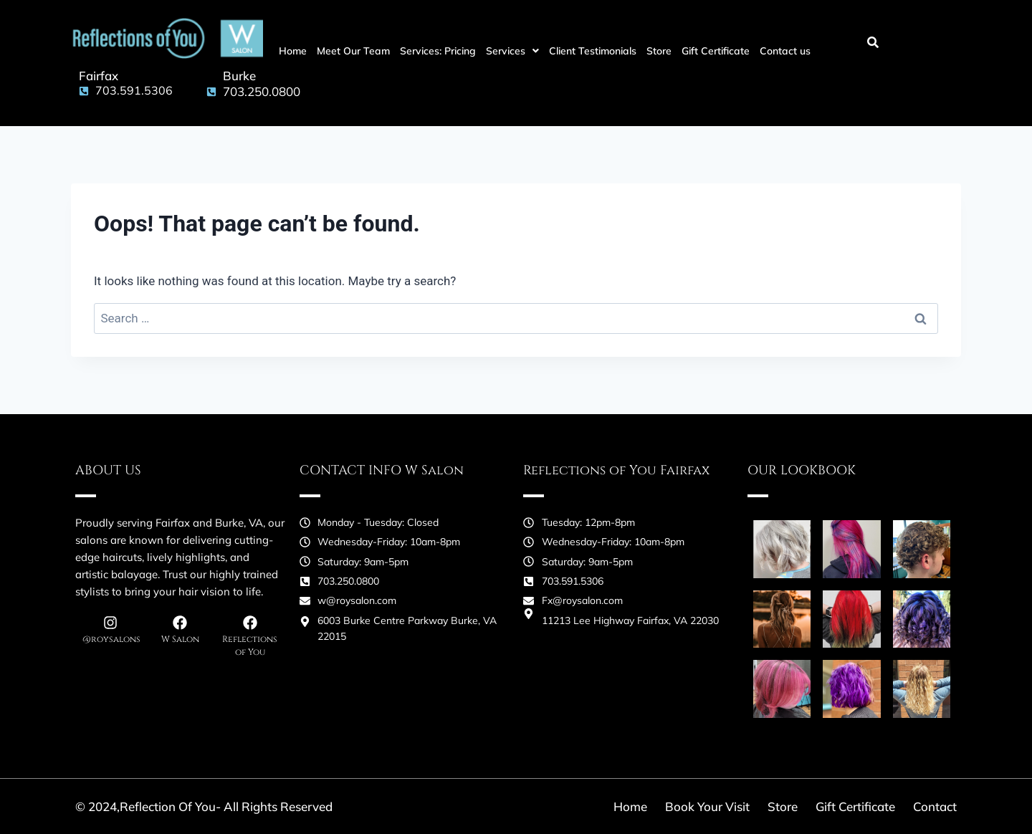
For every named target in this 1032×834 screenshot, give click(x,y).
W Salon (180, 639)
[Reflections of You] (250, 622)
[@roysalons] (110, 622)
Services (512, 50)
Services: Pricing (438, 50)
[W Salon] (180, 622)
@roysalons (111, 639)
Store (659, 50)
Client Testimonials (592, 50)
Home (293, 50)
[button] (512, 51)
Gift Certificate (716, 50)
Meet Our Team (353, 50)
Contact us (785, 50)
